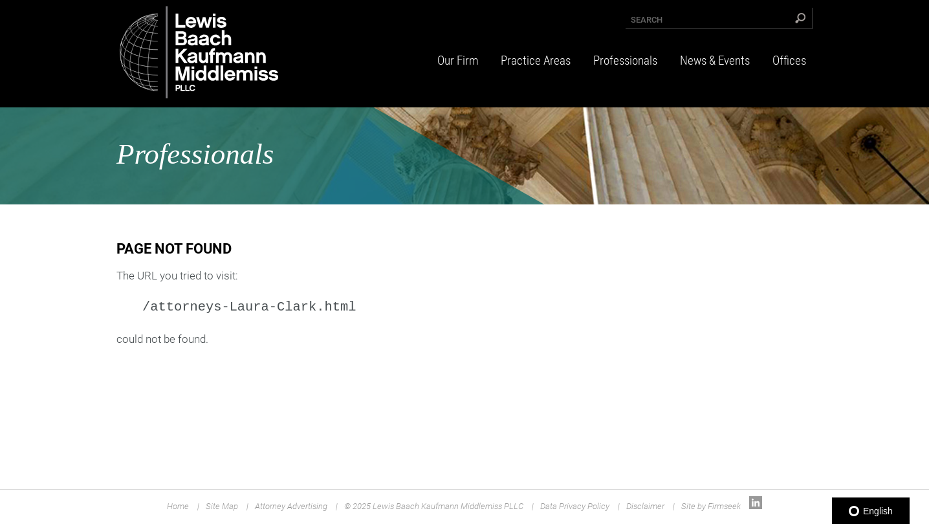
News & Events (715, 60)
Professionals (625, 60)
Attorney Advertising (291, 506)
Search (646, 20)
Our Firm (457, 60)
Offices (789, 60)
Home (178, 506)
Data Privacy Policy (574, 506)
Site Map (222, 506)
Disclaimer (645, 506)
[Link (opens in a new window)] (755, 506)
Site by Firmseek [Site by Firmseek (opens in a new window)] (711, 506)
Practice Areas (536, 60)
